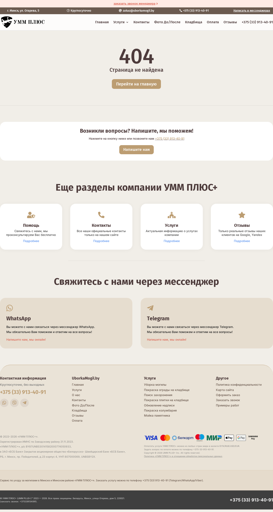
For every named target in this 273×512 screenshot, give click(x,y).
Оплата (213, 22)
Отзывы (230, 22)
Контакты (141, 22)
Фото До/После (167, 22)
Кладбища (193, 22)
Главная (102, 22)
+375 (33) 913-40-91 (257, 22)
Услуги (119, 22)
